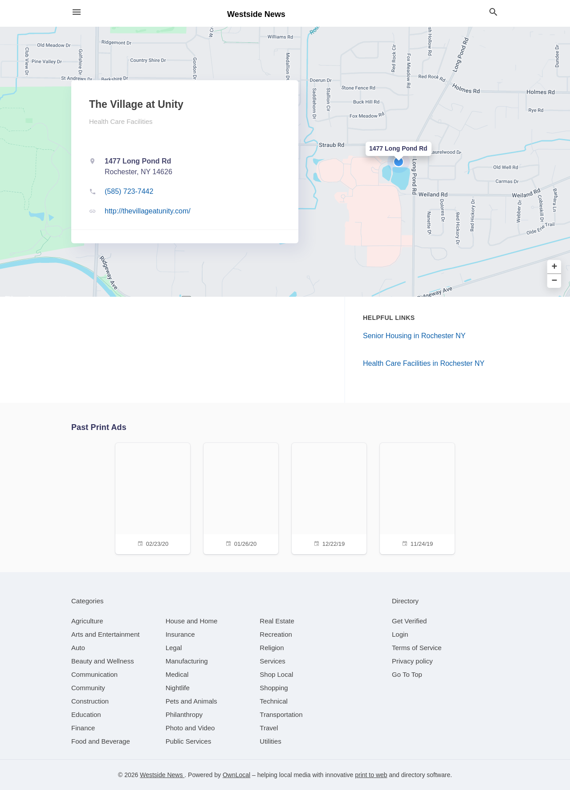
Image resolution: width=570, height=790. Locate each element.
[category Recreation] (276, 634)
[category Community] (88, 688)
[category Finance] (83, 728)
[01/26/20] (241, 497)
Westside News (162, 774)
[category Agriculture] (87, 621)
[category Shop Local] (276, 674)
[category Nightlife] (178, 688)
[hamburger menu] (76, 12)
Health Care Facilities (121, 121)
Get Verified (409, 621)
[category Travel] (269, 728)
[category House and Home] (192, 621)
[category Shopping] (274, 688)
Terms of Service (417, 647)
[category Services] (272, 661)
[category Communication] (94, 674)
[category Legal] (174, 647)
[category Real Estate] (277, 621)
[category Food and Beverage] (100, 741)
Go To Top (407, 674)
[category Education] (86, 714)
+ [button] (555, 267)
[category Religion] (272, 647)
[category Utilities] (270, 741)
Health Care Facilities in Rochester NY (423, 363)
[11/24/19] (417, 497)
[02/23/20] (153, 497)
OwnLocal (236, 774)
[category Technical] (274, 701)
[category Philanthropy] (184, 714)
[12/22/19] (329, 497)
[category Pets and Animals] (191, 701)
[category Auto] (78, 647)
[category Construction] (90, 701)
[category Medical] (177, 674)
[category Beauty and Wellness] (102, 661)
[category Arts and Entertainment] (105, 634)
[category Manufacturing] (187, 661)
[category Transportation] (281, 714)
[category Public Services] (189, 741)
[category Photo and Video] (190, 728)
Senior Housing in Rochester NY (414, 336)
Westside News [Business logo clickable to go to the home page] (256, 14)
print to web (371, 774)
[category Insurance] (180, 634)
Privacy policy (412, 661)
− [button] (555, 280)
